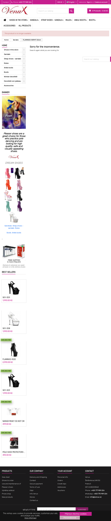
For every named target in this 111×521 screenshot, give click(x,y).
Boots (92, 20)
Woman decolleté (10, 77)
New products (7, 497)
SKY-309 (6, 298)
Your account (64, 471)
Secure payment (36, 484)
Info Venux (34, 494)
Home (4, 45)
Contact (6, 2)
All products (25, 26)
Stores (32, 497)
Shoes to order (8, 480)
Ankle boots (80, 20)
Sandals (34, 20)
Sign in (89, 2)
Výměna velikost (8, 490)
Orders (60, 480)
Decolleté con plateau (12, 81)
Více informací (30, 518)
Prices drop (6, 494)
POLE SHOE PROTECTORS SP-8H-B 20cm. (14, 452)
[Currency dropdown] (61, 2)
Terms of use (35, 487)
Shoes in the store (18, 20)
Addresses (61, 487)
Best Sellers (8, 272)
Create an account (100, 2)
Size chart (6, 477)
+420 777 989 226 (25, 2)
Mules (68, 20)
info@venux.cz (95, 497)
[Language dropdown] (72, 2)
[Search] (55, 10)
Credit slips (61, 484)
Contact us (34, 500)
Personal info (62, 477)
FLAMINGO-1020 (9, 359)
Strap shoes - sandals (51, 20)
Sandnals (8, 226)
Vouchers (61, 490)
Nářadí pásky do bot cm (13, 421)
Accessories (9, 26)
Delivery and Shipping (38, 477)
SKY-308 (6, 328)
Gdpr (32, 490)
